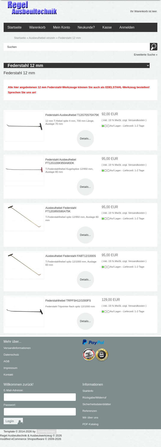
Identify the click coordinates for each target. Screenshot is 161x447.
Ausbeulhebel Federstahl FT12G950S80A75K (60, 209)
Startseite (14, 27)
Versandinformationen (17, 348)
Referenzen (89, 410)
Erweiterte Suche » (145, 54)
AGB (6, 361)
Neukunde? (86, 27)
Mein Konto (61, 27)
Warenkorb (37, 27)
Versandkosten (136, 120)
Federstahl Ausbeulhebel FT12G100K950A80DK (60, 161)
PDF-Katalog (90, 424)
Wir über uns (90, 417)
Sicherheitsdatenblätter (96, 404)
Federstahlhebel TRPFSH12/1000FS (68, 300)
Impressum (10, 368)
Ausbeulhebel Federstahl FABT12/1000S (70, 256)
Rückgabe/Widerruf (94, 397)
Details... (85, 138)
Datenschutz (11, 354)
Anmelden (126, 27)
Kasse (107, 27)
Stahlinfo (87, 390)
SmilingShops (46, 431)
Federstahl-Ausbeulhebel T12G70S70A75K (72, 115)
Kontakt (8, 374)
